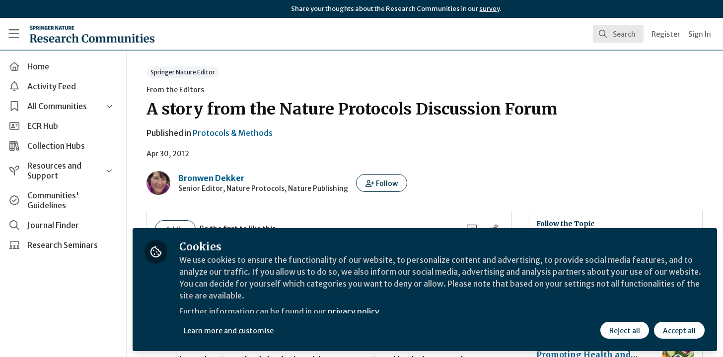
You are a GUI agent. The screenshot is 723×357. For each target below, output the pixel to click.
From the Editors (176, 89)
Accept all (679, 330)
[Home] (92, 34)
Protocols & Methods (233, 133)
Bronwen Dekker (212, 178)
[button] (382, 183)
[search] (618, 34)
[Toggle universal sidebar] (14, 34)
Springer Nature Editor (183, 72)
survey (489, 8)
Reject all (624, 330)
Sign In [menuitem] (699, 34)
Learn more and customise (229, 330)
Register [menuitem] (665, 34)
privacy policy (353, 311)
